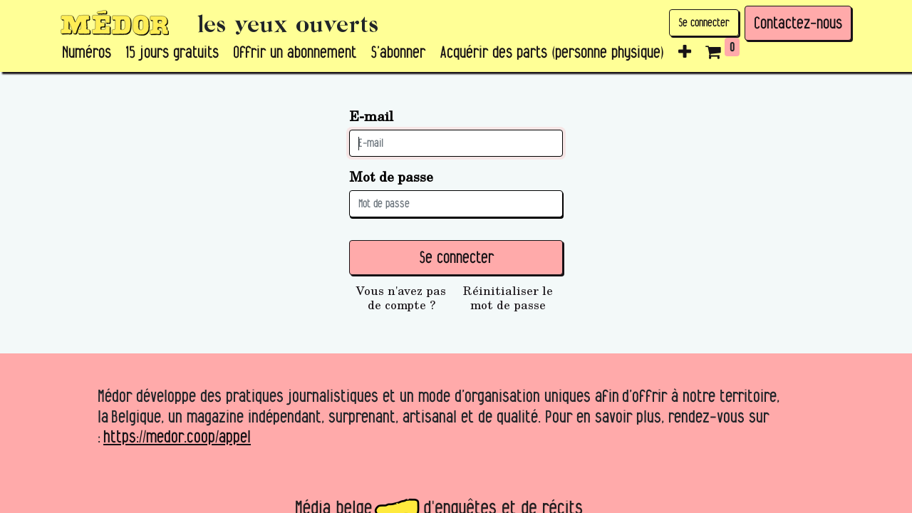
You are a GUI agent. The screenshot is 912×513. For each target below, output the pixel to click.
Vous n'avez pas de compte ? (401, 298)
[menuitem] (86, 53)
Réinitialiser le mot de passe (508, 298)
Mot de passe (391, 176)
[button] (684, 53)
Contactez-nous (798, 23)
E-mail (371, 116)
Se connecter (704, 22)
